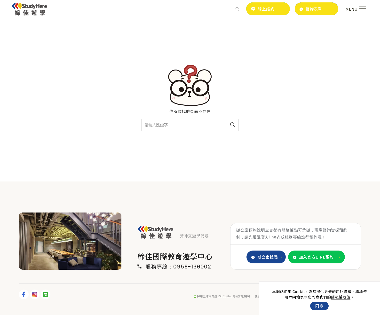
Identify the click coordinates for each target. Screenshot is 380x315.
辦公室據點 (264, 257)
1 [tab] (59, 264)
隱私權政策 (340, 296)
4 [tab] (81, 264)
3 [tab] (74, 264)
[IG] (35, 294)
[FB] (24, 294)
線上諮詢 (262, 9)
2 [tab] (67, 264)
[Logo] (29, 8)
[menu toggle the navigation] (355, 9)
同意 (319, 306)
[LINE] (46, 294)
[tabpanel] (70, 241)
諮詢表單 (311, 8)
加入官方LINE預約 (313, 257)
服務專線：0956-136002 (174, 267)
